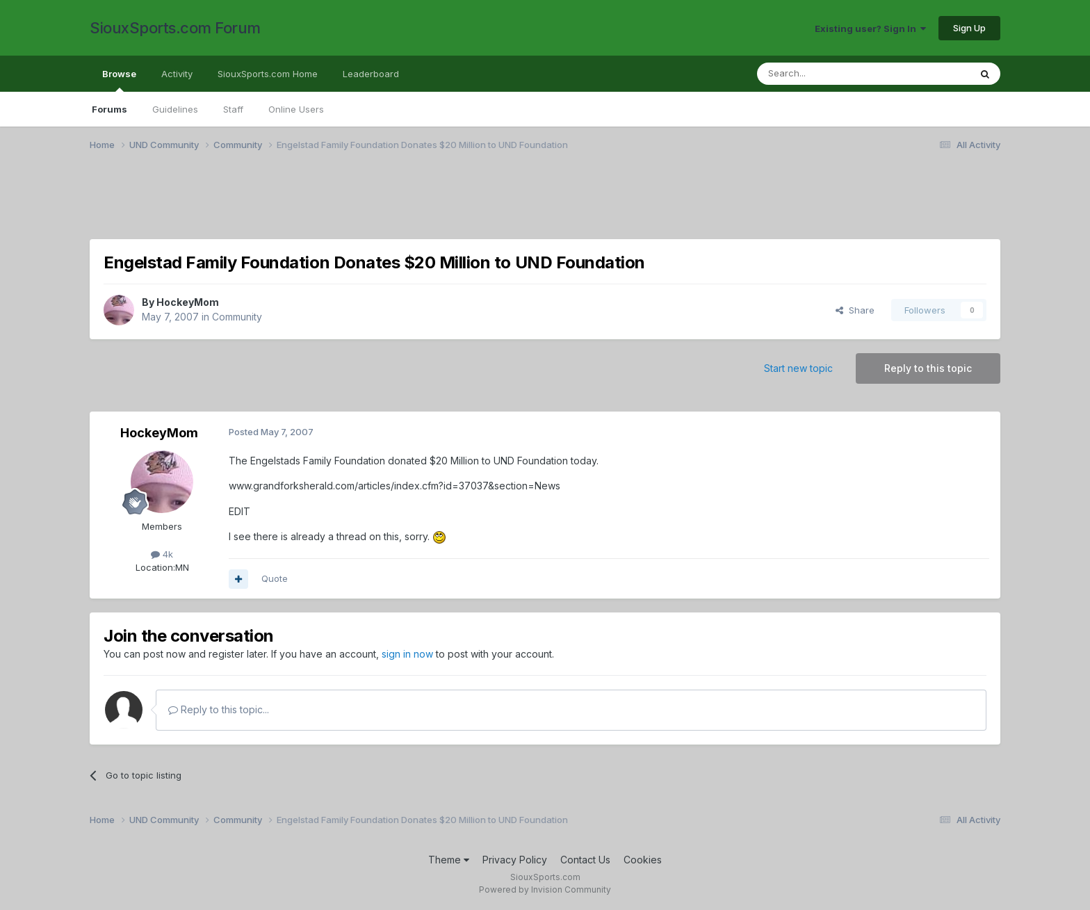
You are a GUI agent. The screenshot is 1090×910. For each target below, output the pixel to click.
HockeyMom (187, 302)
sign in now (407, 654)
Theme (448, 860)
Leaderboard (371, 73)
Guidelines (175, 109)
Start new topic (798, 368)
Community (237, 317)
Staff (233, 109)
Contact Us (585, 860)
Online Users (296, 109)
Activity (177, 73)
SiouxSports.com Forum (175, 28)
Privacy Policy (514, 860)
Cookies (643, 860)
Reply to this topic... (218, 709)
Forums (109, 109)
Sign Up (969, 27)
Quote (274, 578)
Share (855, 310)
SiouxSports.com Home (268, 73)
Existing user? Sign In (870, 28)
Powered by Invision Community (545, 889)
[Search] (828, 74)
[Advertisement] (507, 203)
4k (162, 554)
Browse (119, 80)
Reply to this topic (928, 368)
